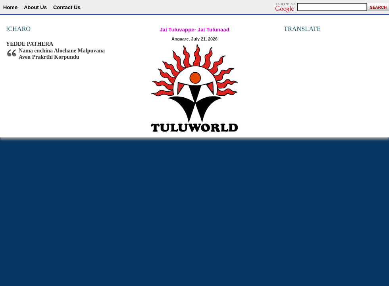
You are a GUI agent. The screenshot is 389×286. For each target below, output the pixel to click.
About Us (35, 7)
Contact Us (67, 7)
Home (10, 7)
